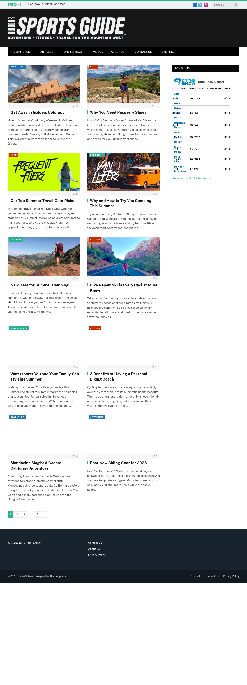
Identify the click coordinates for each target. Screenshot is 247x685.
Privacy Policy (97, 555)
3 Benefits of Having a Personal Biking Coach (118, 377)
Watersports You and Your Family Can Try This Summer (44, 377)
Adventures (21, 51)
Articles (46, 51)
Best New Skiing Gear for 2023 (118, 463)
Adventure (17, 67)
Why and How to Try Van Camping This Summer (120, 203)
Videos (98, 51)
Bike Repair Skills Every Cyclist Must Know (123, 288)
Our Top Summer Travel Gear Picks (42, 200)
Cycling (95, 239)
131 (37, 514)
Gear (93, 67)
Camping (95, 155)
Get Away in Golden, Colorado (46, 4)
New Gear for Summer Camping (39, 285)
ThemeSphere (58, 576)
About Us (117, 51)
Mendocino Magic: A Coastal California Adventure (36, 465)
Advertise (167, 51)
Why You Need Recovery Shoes (118, 112)
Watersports (19, 328)
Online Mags (73, 51)
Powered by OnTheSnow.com (191, 178)
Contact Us (143, 51)
